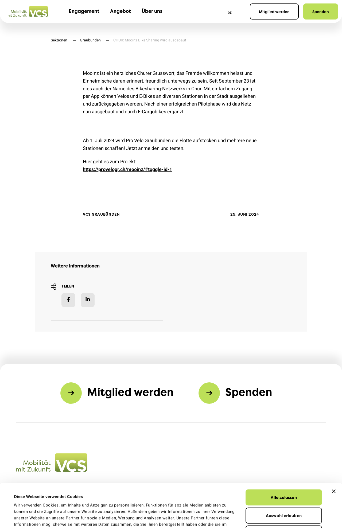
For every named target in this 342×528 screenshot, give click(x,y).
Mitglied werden (274, 11)
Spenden (320, 11)
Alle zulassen (284, 456)
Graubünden (90, 40)
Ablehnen (283, 492)
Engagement (84, 11)
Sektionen (59, 40)
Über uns (152, 11)
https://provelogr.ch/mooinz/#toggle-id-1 (127, 169)
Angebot (120, 11)
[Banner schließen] (334, 450)
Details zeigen (234, 517)
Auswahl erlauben (284, 474)
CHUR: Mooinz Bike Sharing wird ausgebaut (149, 40)
